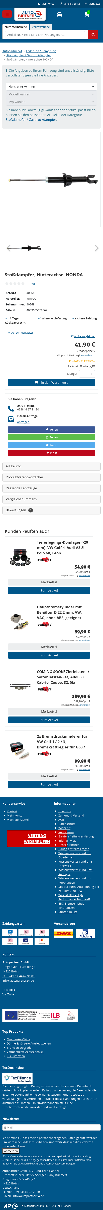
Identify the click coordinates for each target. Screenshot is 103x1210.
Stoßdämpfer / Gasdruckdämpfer (28, 55)
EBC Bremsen (16, 1056)
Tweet (51, 445)
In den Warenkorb (51, 382)
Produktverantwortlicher (24, 477)
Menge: (72, 374)
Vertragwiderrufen (37, 838)
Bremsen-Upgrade (19, 1047)
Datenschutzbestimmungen (59, 1163)
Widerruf (64, 828)
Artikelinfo (13, 466)
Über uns (64, 811)
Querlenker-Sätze (18, 1039)
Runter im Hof (67, 912)
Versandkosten (88, 355)
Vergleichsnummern (21, 499)
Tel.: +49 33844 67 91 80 (18, 976)
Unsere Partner (68, 845)
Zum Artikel (49, 590)
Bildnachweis (67, 840)
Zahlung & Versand (71, 815)
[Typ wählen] (51, 102)
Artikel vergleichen (83, 336)
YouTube (8, 994)
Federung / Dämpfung (41, 51)
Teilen (51, 429)
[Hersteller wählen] (51, 86)
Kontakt (12, 811)
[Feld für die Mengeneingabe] (87, 374)
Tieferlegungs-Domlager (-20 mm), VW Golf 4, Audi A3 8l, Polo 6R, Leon (62, 547)
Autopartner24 (12, 51)
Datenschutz (66, 824)
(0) (33, 283)
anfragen (23, 422)
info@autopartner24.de (18, 980)
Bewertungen (19, 510)
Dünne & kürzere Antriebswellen (29, 1043)
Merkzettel (93, 3)
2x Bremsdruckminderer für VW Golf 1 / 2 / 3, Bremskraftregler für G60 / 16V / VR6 (62, 742)
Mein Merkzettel (18, 820)
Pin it (51, 453)
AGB (61, 820)
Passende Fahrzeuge (21, 488)
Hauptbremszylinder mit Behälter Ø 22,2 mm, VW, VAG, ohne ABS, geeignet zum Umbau (59, 613)
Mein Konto (46, 3)
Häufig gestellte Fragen (73, 849)
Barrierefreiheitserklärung (76, 836)
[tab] (15, 27)
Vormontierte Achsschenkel (25, 1052)
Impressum (66, 832)
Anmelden (11, 1151)
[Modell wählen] (51, 94)
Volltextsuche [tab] (41, 27)
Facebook (8, 990)
